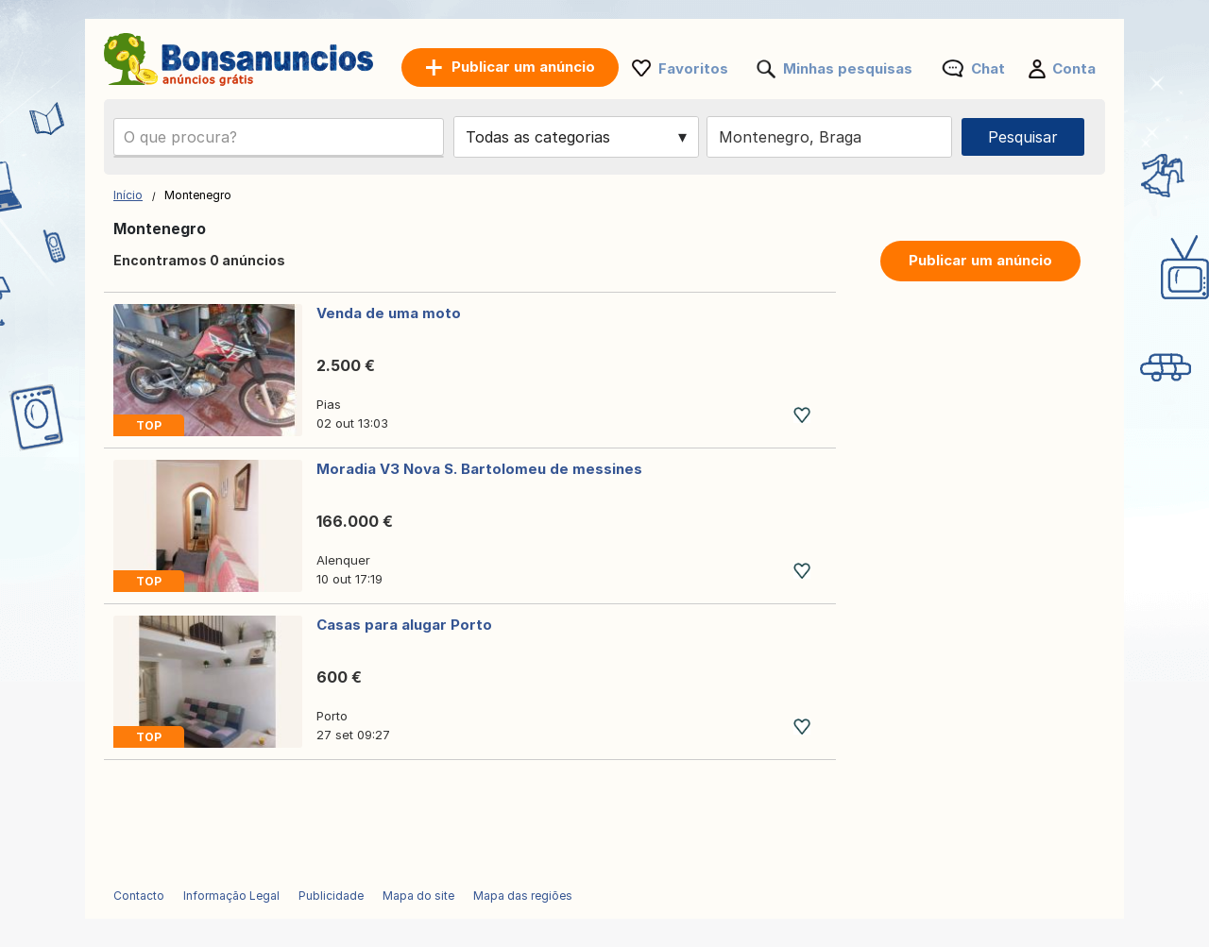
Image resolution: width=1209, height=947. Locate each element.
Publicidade (331, 895)
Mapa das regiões (522, 895)
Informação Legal (231, 895)
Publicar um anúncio (980, 260)
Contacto (138, 895)
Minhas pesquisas (847, 68)
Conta (1074, 68)
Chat (988, 68)
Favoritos (693, 68)
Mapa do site (418, 895)
